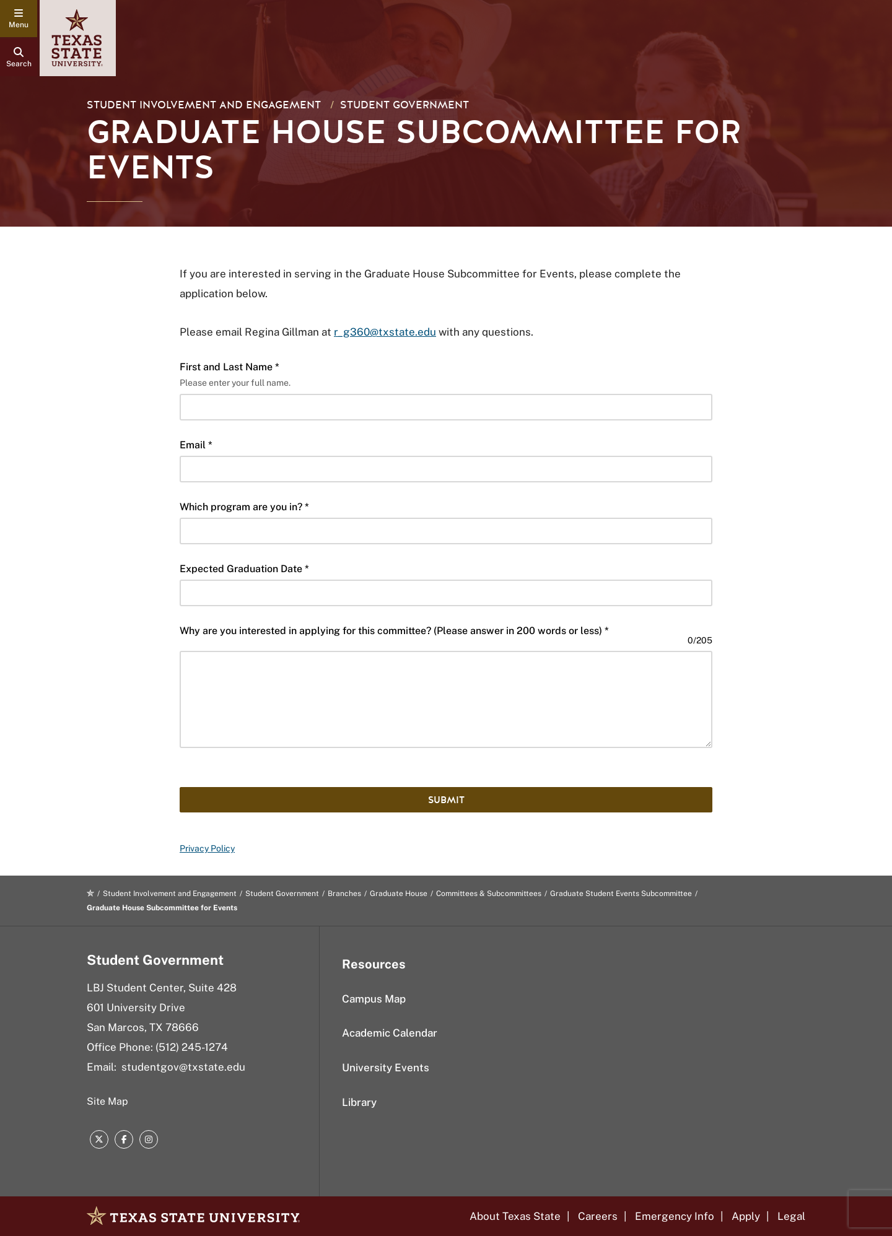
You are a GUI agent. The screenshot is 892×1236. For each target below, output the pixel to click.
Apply (746, 1216)
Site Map (107, 1101)
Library (359, 1102)
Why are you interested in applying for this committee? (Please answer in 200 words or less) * (394, 631)
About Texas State (515, 1216)
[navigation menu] (18, 18)
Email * (196, 445)
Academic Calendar (389, 1033)
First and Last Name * (229, 367)
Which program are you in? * (244, 507)
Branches (344, 893)
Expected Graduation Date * (244, 569)
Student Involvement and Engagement (204, 105)
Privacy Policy (207, 848)
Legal (791, 1216)
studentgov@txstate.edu (183, 1067)
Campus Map (374, 999)
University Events (385, 1067)
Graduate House (398, 893)
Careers (598, 1216)
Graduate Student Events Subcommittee (621, 893)
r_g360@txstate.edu (385, 332)
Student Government (404, 105)
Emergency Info (674, 1216)
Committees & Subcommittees (488, 893)
